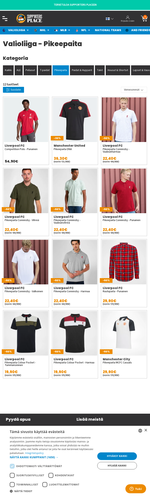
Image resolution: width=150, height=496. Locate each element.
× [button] (145, 430)
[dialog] (75, 461)
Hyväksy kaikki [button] (117, 456)
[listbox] (140, 431)
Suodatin (13, 90)
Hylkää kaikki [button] (117, 465)
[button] (51, 457)
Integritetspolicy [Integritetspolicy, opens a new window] (34, 453)
